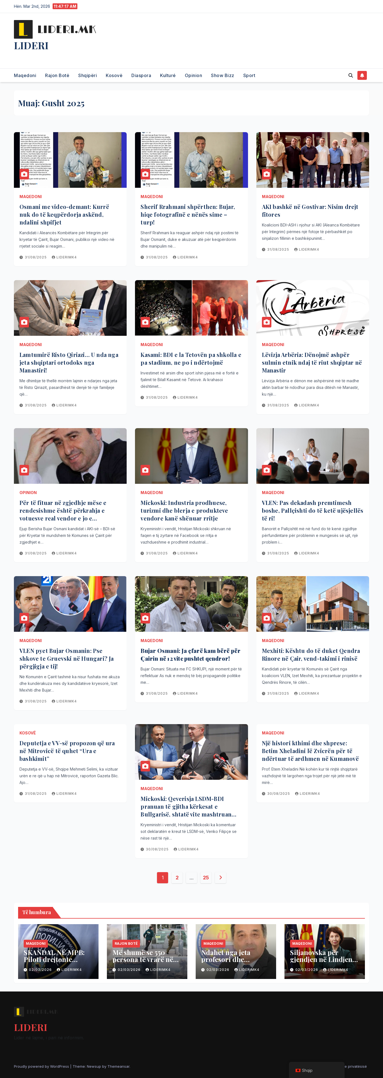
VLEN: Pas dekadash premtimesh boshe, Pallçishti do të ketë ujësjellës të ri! (313, 510)
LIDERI (31, 45)
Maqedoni (25, 75)
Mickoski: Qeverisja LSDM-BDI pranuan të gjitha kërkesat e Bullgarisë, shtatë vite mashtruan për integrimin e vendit (186, 810)
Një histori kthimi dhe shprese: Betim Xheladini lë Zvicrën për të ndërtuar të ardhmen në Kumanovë (310, 750)
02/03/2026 (41, 970)
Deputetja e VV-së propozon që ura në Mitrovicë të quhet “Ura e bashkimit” (67, 750)
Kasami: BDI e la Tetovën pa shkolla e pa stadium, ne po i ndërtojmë (191, 358)
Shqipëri (87, 75)
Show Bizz (222, 75)
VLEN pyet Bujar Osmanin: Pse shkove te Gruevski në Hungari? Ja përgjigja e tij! (66, 658)
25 (206, 877)
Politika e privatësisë (349, 1066)
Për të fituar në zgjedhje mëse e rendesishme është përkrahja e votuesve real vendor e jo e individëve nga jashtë (62, 514)
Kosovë (114, 75)
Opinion (193, 75)
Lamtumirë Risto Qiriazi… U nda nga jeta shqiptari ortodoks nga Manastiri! (68, 362)
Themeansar (118, 1066)
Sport (249, 75)
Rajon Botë (57, 75)
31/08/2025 (36, 257)
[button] (350, 75)
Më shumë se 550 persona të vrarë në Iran (142, 959)
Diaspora (141, 75)
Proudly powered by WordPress (42, 1066)
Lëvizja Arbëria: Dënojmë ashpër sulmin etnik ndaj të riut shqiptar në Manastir (312, 362)
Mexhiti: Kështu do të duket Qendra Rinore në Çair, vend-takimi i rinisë (311, 654)
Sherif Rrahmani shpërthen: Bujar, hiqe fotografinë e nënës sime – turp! (188, 214)
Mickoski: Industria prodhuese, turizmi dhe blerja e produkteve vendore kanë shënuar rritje (184, 510)
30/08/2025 (158, 849)
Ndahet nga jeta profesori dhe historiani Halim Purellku (227, 963)
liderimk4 (64, 257)
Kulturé (168, 75)
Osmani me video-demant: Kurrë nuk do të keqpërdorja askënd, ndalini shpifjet (64, 214)
